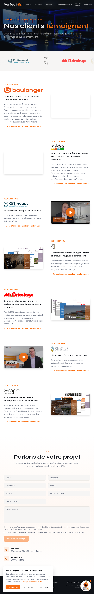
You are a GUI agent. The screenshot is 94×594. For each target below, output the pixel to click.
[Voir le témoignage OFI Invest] (25, 60)
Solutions (37, 4)
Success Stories (78, 4)
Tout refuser (28, 587)
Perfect (15, 4)
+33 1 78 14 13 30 (17, 560)
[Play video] (70, 212)
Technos (48, 4)
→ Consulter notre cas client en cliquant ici (23, 126)
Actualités (88, 4)
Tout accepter (13, 587)
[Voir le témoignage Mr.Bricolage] (80, 60)
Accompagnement (64, 4)
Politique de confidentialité (32, 582)
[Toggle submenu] (42, 4)
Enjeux (28, 4)
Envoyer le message (16, 538)
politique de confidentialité (34, 529)
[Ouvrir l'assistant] (85, 585)
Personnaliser (44, 587)
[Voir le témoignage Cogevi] (53, 60)
